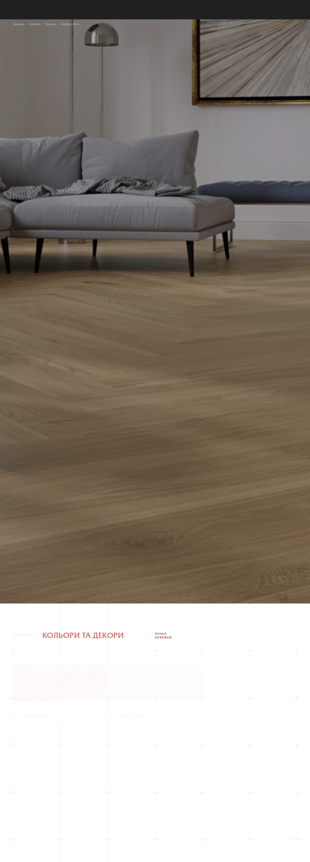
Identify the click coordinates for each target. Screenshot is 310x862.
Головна (18, 24)
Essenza (51, 24)
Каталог (35, 24)
